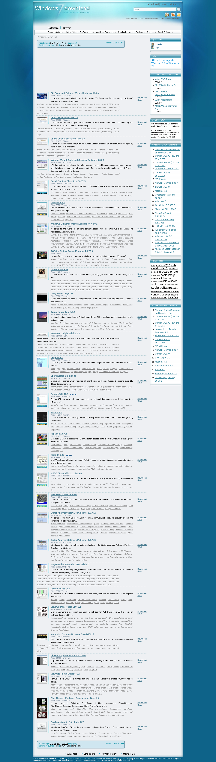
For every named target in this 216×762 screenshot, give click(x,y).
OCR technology (95, 627)
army (130, 286)
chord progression (63, 128)
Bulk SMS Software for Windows (118, 235)
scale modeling (159, 278)
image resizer (109, 685)
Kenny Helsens (57, 219)
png (89, 371)
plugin (107, 280)
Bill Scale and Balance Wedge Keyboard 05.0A (75, 93)
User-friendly (56, 445)
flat (104, 581)
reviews (66, 688)
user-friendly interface (115, 241)
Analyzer (54, 557)
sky (77, 280)
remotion (84, 618)
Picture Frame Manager (115, 259)
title (57, 45)
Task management (93, 448)
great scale (69, 709)
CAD (86, 669)
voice (98, 578)
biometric (46, 581)
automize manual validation (79, 216)
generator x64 (63, 156)
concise (109, 602)
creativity (89, 712)
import (97, 712)
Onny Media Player (99, 305)
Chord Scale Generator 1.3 (64, 117)
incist (50, 578)
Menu (107, 347)
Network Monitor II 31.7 (166, 183)
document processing (85, 621)
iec (72, 578)
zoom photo (114, 691)
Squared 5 (97, 487)
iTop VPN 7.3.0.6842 (165, 226)
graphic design (84, 283)
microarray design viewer (107, 645)
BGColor (97, 353)
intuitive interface (84, 487)
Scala (109, 426)
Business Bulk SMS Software (89, 235)
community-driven (88, 408)
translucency (67, 344)
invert (116, 602)
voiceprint (82, 584)
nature (100, 280)
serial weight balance (59, 110)
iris (109, 584)
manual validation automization (106, 216)
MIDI (93, 469)
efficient (61, 216)
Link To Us (175, 4)
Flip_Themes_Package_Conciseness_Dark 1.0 (75, 698)
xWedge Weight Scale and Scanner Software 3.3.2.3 (77, 160)
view (75, 645)
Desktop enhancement (73, 448)
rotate (110, 323)
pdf (131, 712)
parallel (40, 575)
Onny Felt (127, 305)
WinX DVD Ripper (164, 79)
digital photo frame (59, 259)
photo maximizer (124, 685)
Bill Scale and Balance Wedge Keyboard (66, 107)
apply (71, 715)
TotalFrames (82, 347)
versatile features (93, 484)
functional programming (93, 423)
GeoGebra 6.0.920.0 (165, 205)
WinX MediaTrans (163, 100)
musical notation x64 (57, 153)
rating (73, 45)
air (52, 283)
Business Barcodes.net (116, 247)
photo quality (101, 691)
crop (123, 329)
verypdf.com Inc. (71, 618)
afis (65, 584)
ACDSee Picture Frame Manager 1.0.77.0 (72, 251)
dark (103, 712)
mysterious (63, 715)
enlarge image (125, 688)
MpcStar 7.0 (161, 191)
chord (116, 131)
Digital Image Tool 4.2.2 (63, 312)
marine (81, 289)
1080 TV (60, 265)
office (53, 709)
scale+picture (156, 297)
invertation (71, 599)
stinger (121, 280)
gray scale (56, 624)
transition (75, 262)
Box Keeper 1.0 (162, 358)
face (77, 575)
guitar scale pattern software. (98, 554)
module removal (125, 627)
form (121, 624)
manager (94, 405)
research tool (113, 648)
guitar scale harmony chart (85, 533)
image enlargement (68, 694)
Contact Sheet (70, 198)
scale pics (156, 272)
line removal (110, 627)
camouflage (103, 286)
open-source (73, 408)
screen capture (88, 368)
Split (83, 666)
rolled (39, 578)
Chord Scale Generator (85, 128)
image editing (98, 329)
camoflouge (56, 280)
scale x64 (41, 156)
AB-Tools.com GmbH (87, 599)
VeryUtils (55, 694)
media (83, 308)
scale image (56, 691)
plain (78, 581)
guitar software (58, 524)
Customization (89, 445)
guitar (102, 390)
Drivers (67, 27)
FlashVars (50, 353)
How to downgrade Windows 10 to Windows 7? (165, 63)
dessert (129, 280)
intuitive (66, 390)
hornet (65, 280)
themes (110, 712)
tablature (128, 466)
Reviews (139, 32)
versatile (118, 323)
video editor (69, 484)
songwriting (90, 387)
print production (70, 192)
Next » (65, 43)
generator (96, 131)
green (125, 712)
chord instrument (90, 390)
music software (98, 150)
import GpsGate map (67, 736)
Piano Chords (87, 602)
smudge (73, 289)
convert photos (76, 259)
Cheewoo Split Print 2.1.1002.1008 (68, 655)
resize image (96, 685)
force (88, 289)
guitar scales (64, 536)
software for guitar (117, 533)
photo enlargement (85, 691)
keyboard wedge (51, 177)
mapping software (113, 508)
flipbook (79, 712)
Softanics (103, 344)
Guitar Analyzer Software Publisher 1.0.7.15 (73, 513)
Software (53, 27)
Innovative (55, 551)
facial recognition (87, 575)
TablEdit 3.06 (57, 455)
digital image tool (112, 329)
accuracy (72, 584)
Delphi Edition (82, 350)
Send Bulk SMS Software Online (90, 247)
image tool (127, 323)
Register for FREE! (166, 137)
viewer (40, 651)
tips (109, 715)
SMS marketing (67, 247)
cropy (95, 371)
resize (71, 329)
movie (100, 347)
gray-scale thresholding (106, 624)
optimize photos (118, 262)
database (84, 405)
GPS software (74, 733)
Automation (94, 174)
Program (93, 669)
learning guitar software (112, 524)
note (130, 599)
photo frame (63, 262)
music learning (107, 530)
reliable (63, 408)
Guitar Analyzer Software (91, 527)
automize (113, 213)
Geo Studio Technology (80, 505)
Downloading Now (125, 32)
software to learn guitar (88, 530)
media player (56, 308)
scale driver (76, 110)
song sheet (55, 469)
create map (88, 736)
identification (113, 581)
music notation (83, 469)
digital (53, 326)
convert (115, 715)
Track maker (56, 505)
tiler (65, 445)
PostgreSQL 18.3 (59, 394)
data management (70, 104)
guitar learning (105, 128)
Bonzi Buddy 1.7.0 (164, 365)
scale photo (112, 688)
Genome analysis (86, 645)
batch (77, 329)
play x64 (71, 153)
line (85, 627)
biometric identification (97, 584)
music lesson (56, 390)
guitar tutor (121, 387)
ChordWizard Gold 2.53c (63, 376)
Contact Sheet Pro (101, 192)
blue (91, 709)
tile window (75, 445)
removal (128, 618)
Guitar (109, 551)
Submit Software (164, 32)
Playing (50, 344)
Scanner (83, 174)
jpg (58, 368)
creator (54, 466)
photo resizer (69, 691)
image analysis (86, 624)
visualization (53, 645)
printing (70, 669)
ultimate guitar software (115, 527)
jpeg (63, 368)
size (88, 280)
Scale (39, 344)
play (39, 134)
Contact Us (129, 754)
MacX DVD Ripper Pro (166, 85)
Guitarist (103, 533)
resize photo (126, 691)
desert (66, 289)
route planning (97, 508)
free (82, 329)
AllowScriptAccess (66, 350)
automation (85, 192)
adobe (48, 350)
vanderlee (65, 283)
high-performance (112, 423)
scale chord (173, 268)
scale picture (171, 294)
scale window (126, 448)
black (82, 715)
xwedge (40, 174)
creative (102, 599)
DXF (63, 669)
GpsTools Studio (101, 736)
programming (70, 426)
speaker (40, 584)
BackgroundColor (82, 344)
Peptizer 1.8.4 (58, 202)
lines (91, 618)
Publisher (118, 554)
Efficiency (50, 174)
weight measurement (97, 107)
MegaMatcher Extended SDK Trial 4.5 (70, 564)
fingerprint (65, 578)
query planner (125, 405)
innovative (122, 213)
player (80, 484)
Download (142, 98)
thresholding (101, 621)
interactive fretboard (65, 150)
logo (104, 323)
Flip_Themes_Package (96, 715)
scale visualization (82, 131)
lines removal (57, 618)
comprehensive (77, 387)
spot (82, 280)
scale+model (155, 275)
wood (93, 280)
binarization (69, 621)
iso (72, 575)
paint (94, 286)
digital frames (81, 265)
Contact (164, 4)
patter (53, 289)
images (54, 715)
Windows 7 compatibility (110, 445)
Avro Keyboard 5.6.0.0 (166, 373)
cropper (113, 368)
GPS (64, 508)
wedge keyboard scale (90, 104)
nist (117, 578)
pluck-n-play (107, 131)
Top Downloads (86, 32)
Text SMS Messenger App (102, 238)
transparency (55, 347)
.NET (109, 575)
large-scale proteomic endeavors (81, 213)
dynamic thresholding (60, 630)
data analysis (74, 508)
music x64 (99, 153)
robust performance (54, 584)
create (85, 733)
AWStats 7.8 (161, 179)
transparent (114, 350)
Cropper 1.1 (57, 357)
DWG (109, 666)
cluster (57, 578)
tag (82, 326)
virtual (123, 599)
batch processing (67, 487)
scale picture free (169, 297)
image (114, 280)
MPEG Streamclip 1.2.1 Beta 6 (66, 473)
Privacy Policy (109, 754)
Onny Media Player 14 (62, 293)
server (116, 575)
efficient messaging (77, 238)
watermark (69, 326)
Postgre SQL (119, 408)
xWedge (74, 174)
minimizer (128, 445)
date (80, 45)
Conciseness (115, 709)
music (48, 131)
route (65, 505)
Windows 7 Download (47, 37)
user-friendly (93, 265)
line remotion (114, 621)
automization (126, 216)
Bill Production (106, 110)
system (105, 578)
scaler (81, 198)
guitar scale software (68, 527)
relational (55, 408)
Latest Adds (71, 32)
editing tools (102, 368)
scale (70, 131)
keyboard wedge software (48, 104)
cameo (129, 283)
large (67, 575)
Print (58, 669)
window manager (110, 448)
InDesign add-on (108, 195)
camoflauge (56, 286)
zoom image (56, 688)
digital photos (95, 323)
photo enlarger (95, 694)
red (59, 709)
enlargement (69, 685)
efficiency (55, 666)
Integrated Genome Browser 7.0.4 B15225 (72, 634)
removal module (70, 624)
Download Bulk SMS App (77, 244)
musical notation (44, 128)
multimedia (73, 353)
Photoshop (74, 286)
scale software (62, 174)
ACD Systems (103, 262)
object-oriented (74, 423)
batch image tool (92, 326)
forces (57, 283)
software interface (104, 469)
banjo (64, 469)
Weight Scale (107, 174)
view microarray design (69, 648)
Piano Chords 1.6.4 (60, 589)
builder (95, 344)
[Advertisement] (61, 69)
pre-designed (101, 709)
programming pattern (122, 426)
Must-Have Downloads (105, 32)
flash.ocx (83, 353)
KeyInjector (78, 177)
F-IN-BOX (94, 350)
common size (73, 368)
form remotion (57, 621)
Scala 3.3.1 (56, 412)
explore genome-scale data (93, 648)
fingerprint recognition (54, 575)
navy (116, 283)
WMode (40, 350)
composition (76, 390)
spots (123, 286)
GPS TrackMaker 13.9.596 (64, 494)
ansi (45, 578)
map (83, 508)
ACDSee (70, 265)
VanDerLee (96, 289)
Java (99, 581)
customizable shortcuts (109, 371)
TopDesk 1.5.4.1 (59, 434)
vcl (45, 344)
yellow (67, 712)
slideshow (104, 265)
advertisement (57, 712)
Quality (115, 347)
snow (74, 283)
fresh (77, 602)
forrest (117, 286)
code (103, 426)
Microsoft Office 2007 (165, 209)
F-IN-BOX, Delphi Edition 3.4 (65, 333)
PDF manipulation (116, 618)
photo (88, 329)
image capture (80, 371)
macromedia (61, 353)
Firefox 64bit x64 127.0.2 (167, 168)
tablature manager (106, 466)
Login (157, 47)
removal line (127, 621)
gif (72, 371)
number (54, 599)
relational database (108, 405)
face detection (88, 581)
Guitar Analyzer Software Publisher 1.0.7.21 (73, 540)
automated (101, 575)
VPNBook (160, 369)
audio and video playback (70, 305)
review (116, 666)
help (77, 715)
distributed (79, 578)
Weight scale (65, 177)
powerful (103, 350)
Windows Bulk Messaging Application (82, 241)
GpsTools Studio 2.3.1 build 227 (67, 722)
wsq (39, 581)
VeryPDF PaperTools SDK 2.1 (66, 607)
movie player (57, 484)
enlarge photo (99, 688)
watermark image (118, 326)
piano (96, 602)
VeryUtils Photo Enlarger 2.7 (65, 674)
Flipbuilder (82, 709)
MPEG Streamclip (111, 484)
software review (91, 110)
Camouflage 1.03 (59, 269)
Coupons (150, 32)
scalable (109, 408)
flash (90, 353)
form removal (101, 618)
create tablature (65, 466)
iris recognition (59, 581)
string (65, 387)
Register (159, 44)
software (105, 326)
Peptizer (69, 219)
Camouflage (106, 283)
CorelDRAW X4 (162, 187)
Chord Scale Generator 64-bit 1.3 (68, 139)
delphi (58, 344)
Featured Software (55, 32)
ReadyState (42, 347)
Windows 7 (56, 192)
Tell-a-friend (153, 4)
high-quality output (112, 487)
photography (86, 688)
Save (140, 100)
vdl (111, 286)
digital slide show (88, 262)
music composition (88, 466)
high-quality (92, 308)
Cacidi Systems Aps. (122, 192)
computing (90, 578)
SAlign (93, 347)
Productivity (56, 448)
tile (61, 451)
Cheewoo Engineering (70, 666)
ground (106, 289)
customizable (116, 305)
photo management (94, 259)
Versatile (65, 551)
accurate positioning (118, 505)
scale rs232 (163, 265)
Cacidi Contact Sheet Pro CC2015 (68, 181)
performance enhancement (79, 524)
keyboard (70, 602)
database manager (69, 405)
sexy (122, 715)
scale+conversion (171, 284)
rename (84, 323)
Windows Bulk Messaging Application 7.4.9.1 (74, 224)
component (114, 344)
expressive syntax (59, 423)
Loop (54, 350)
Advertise (72, 754)
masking (96, 283)
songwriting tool (59, 131)
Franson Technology (123, 733)
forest (72, 280)
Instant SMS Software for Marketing (106, 244)
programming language (88, 426)
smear (122, 283)
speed (53, 305)
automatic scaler (58, 195)
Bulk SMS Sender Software (63, 235)
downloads (65, 45)
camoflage (85, 286)
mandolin (119, 466)
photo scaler (56, 685)
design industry (92, 195)
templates (128, 709)
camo (59, 289)
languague (55, 429)
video (124, 487)
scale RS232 (107, 104)
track (88, 508)
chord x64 (51, 156)
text (73, 712)
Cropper (124, 371)
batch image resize (71, 323)
